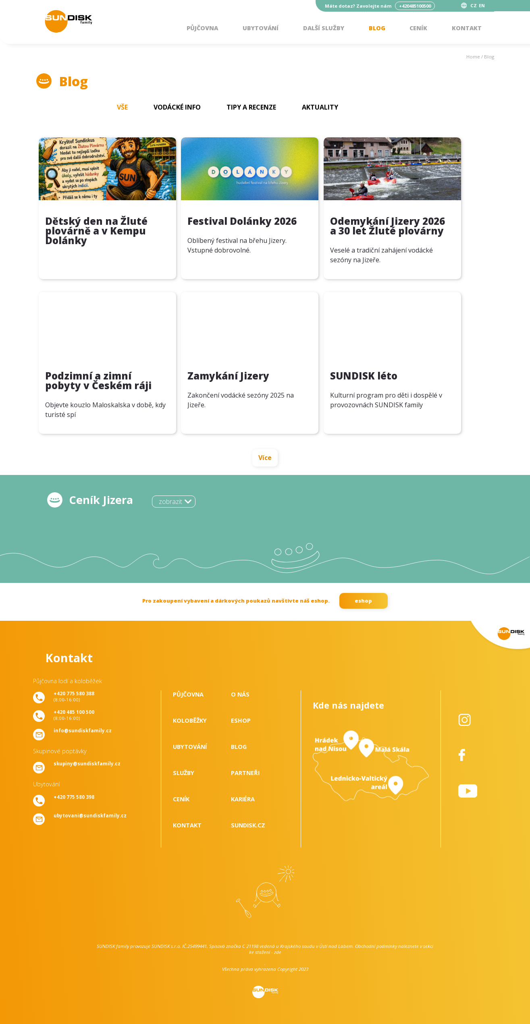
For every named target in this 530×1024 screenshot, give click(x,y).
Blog (377, 28)
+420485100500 (415, 6)
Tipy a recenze (251, 107)
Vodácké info (177, 107)
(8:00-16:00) (74, 696)
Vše (122, 107)
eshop (363, 600)
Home (473, 57)
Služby (183, 773)
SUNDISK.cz (248, 825)
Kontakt (467, 28)
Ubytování (261, 28)
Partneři (245, 773)
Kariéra (243, 799)
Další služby (323, 28)
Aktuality (320, 107)
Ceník (418, 28)
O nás (240, 694)
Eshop (241, 720)
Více (265, 457)
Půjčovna (202, 28)
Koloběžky (190, 720)
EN (482, 5)
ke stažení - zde (265, 952)
